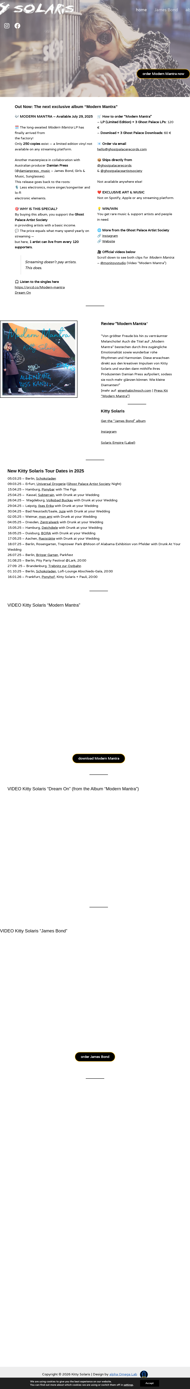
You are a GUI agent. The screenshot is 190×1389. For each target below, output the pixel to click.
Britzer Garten (47, 555)
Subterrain (46, 495)
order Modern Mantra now (163, 74)
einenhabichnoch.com (134, 390)
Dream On (23, 292)
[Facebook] (17, 26)
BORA (46, 533)
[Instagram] (7, 26)
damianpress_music (34, 171)
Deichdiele (50, 527)
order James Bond (95, 1057)
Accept (149, 1383)
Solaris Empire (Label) (118, 442)
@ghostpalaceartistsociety (121, 171)
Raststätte (47, 538)
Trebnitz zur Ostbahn (64, 566)
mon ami (45, 516)
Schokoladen (46, 478)
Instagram (110, 236)
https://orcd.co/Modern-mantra (40, 287)
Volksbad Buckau (59, 500)
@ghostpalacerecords (114, 165)
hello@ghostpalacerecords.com (122, 149)
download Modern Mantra (98, 758)
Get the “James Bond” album (123, 421)
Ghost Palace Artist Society (89, 484)
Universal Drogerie (51, 484)
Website (108, 241)
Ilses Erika (46, 506)
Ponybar (48, 489)
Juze (62, 511)
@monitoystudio (113, 263)
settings (128, 1385)
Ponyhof (48, 577)
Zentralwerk (49, 522)
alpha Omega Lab (123, 1374)
